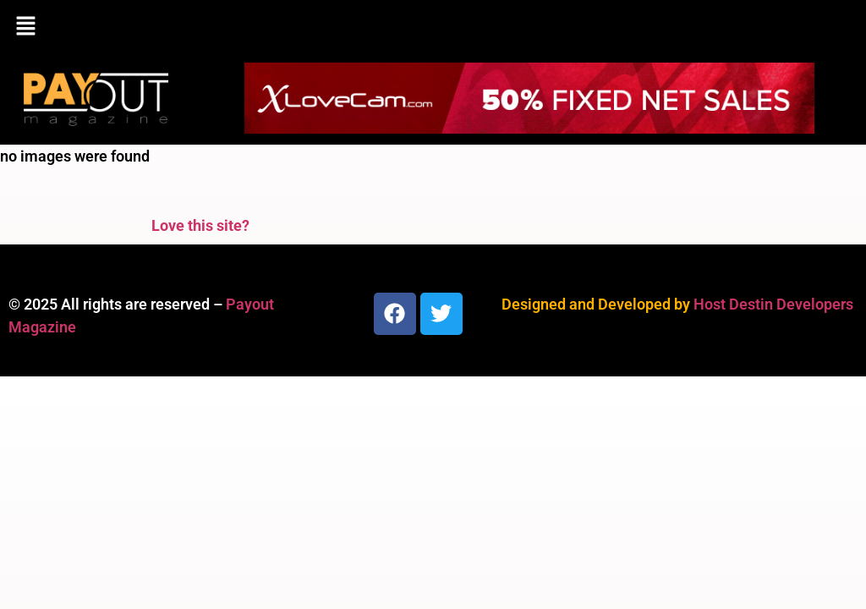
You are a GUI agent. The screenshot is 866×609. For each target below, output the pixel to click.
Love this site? (200, 225)
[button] (433, 27)
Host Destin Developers (773, 304)
